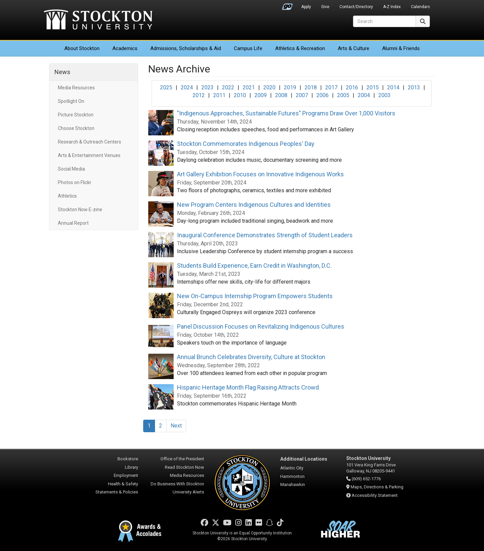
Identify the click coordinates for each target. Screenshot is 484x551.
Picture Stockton (75, 114)
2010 (240, 95)
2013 (414, 87)
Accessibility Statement (375, 495)
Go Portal (287, 5)
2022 (228, 87)
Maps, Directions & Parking (377, 486)
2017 (331, 87)
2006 (322, 95)
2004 (364, 95)
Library (131, 467)
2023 (207, 87)
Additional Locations (303, 459)
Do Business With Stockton (177, 483)
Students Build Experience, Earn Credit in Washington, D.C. (254, 265)
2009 (261, 95)
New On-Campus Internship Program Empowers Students (255, 296)
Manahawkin (292, 484)
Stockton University (98, 20)
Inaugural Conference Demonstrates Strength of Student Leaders (265, 235)
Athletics (300, 48)
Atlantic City (291, 467)
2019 (290, 87)
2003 (384, 95)
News (62, 71)
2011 (219, 95)
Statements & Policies (116, 491)
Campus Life (248, 48)
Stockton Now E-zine (80, 209)
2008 (281, 95)
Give (325, 6)
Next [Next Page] (176, 425)
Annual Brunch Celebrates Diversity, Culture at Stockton (251, 356)
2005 (343, 95)
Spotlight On (71, 101)
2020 (269, 87)
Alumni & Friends (401, 48)
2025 (166, 87)
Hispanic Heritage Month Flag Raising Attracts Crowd (248, 387)
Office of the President (182, 458)
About (82, 48)
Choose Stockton (76, 128)
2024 (187, 87)
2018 (311, 87)
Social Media (71, 169)
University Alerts (188, 491)
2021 (249, 87)
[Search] (384, 21)
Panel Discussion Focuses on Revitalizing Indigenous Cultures (260, 326)
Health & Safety (123, 483)
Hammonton (292, 476)
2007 (302, 95)
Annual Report (73, 223)
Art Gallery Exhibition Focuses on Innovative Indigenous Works (260, 174)
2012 (199, 95)
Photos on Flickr (74, 182)
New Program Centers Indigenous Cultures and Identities (254, 204)
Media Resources (76, 87)
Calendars (420, 6)
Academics (124, 48)
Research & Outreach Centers (89, 142)
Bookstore (127, 458)
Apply (306, 6)
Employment (126, 475)
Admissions (185, 48)
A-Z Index (392, 6)
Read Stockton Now (184, 467)
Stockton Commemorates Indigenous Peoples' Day (245, 143)
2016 (352, 87)
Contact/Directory (356, 6)
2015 (373, 87)
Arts (353, 48)
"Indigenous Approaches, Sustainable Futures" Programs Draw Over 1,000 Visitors (286, 113)
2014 (393, 87)
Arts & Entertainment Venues (89, 155)
